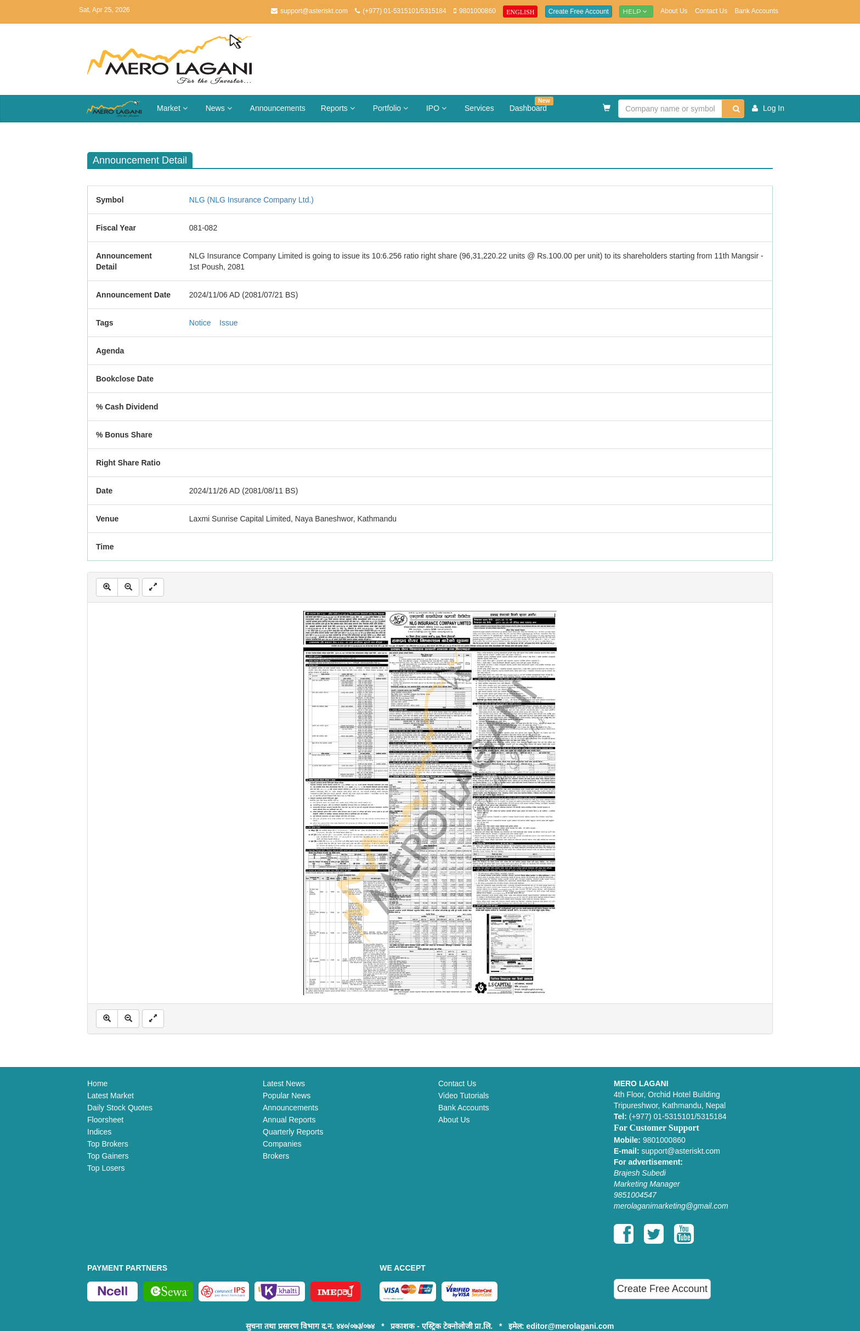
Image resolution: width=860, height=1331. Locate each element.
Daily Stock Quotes (119, 1107)
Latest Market (110, 1095)
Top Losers (106, 1168)
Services (479, 108)
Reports (339, 108)
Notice (200, 322)
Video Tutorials (463, 1095)
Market (173, 108)
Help (636, 11)
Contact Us (711, 11)
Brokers (276, 1156)
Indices (99, 1131)
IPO (437, 108)
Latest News (284, 1083)
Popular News (286, 1095)
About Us (673, 11)
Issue (228, 322)
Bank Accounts (756, 11)
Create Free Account (578, 11)
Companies (282, 1143)
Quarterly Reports (293, 1131)
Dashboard (531, 105)
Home (97, 1083)
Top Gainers (107, 1156)
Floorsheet (105, 1119)
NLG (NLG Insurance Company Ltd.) (251, 199)
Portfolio (392, 108)
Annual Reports (289, 1119)
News (220, 108)
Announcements (277, 108)
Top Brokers (107, 1143)
